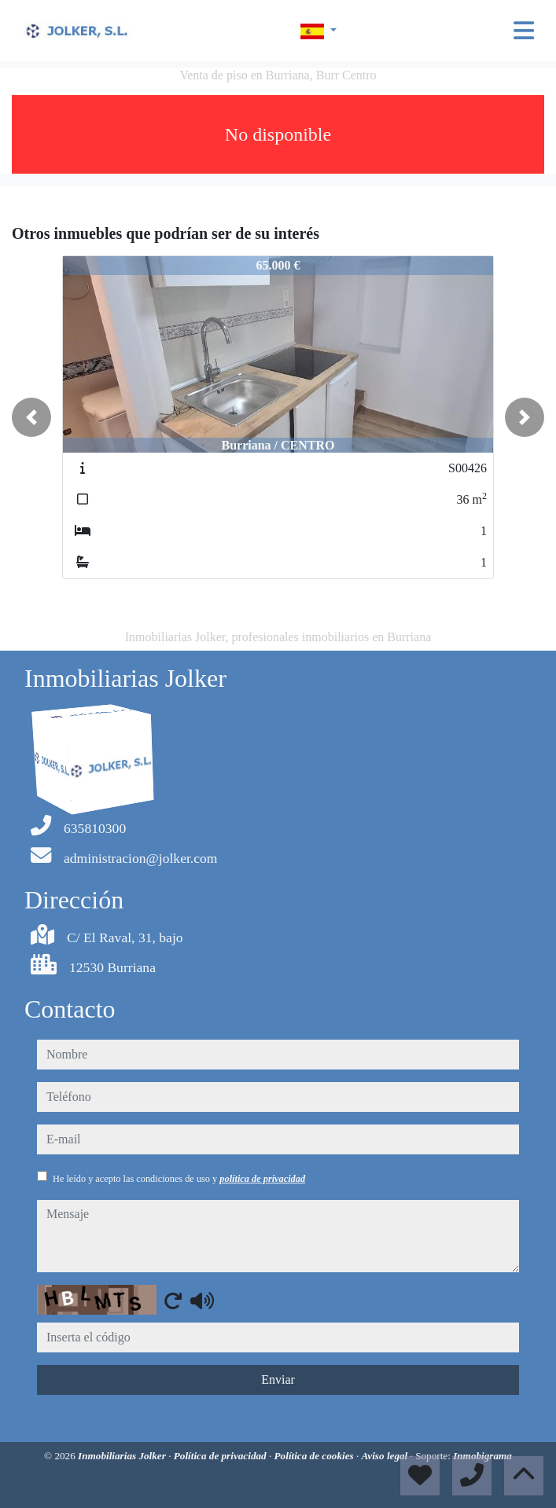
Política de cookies (315, 1456)
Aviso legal (386, 1456)
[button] (31, 417)
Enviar (278, 1379)
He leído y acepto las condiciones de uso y (179, 1178)
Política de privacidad (221, 1456)
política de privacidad (262, 1178)
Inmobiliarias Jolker (123, 1456)
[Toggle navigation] (523, 31)
